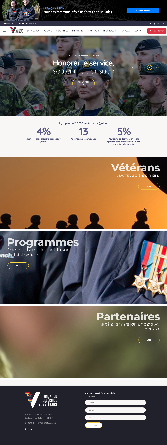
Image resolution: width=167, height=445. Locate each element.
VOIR (149, 186)
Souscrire (93, 425)
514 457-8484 (9, 24)
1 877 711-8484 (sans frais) (27, 24)
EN (163, 24)
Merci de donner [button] (143, 11)
